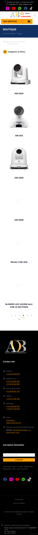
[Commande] (10, 44)
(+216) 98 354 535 (13, 406)
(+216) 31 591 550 (13, 399)
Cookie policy (19, 499)
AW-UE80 (19, 220)
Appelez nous (11, 379)
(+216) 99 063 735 (13, 391)
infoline (27, 13)
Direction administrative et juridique (17, 525)
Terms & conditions (19, 503)
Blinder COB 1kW (19, 262)
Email (8, 417)
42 (19, 319)
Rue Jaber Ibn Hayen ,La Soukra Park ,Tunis (20, 2)
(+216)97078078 (25, 16)
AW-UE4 (19, 136)
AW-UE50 (19, 178)
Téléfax (8, 396)
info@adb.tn (12, 4)
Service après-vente (13, 389)
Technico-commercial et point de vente (20, 427)
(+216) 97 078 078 (13, 374)
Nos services (16, 21)
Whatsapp (9, 403)
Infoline (9, 371)
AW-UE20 (19, 93)
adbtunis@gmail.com (25, 4)
